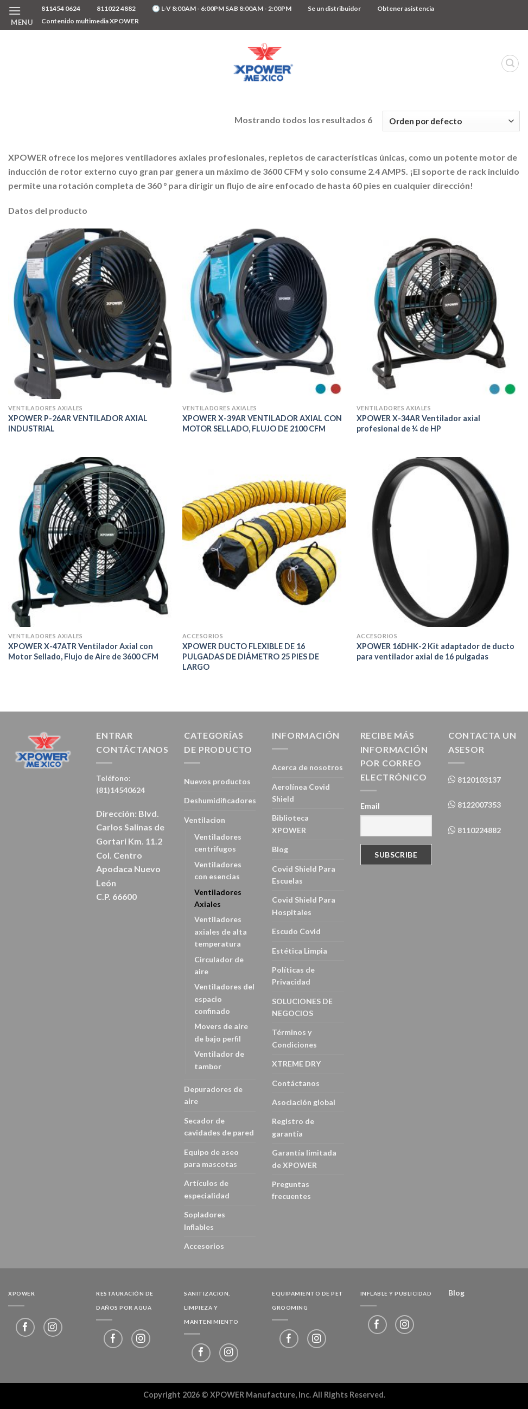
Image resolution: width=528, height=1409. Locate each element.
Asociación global (303, 1102)
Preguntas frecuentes (291, 1190)
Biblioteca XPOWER (290, 823)
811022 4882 (116, 8)
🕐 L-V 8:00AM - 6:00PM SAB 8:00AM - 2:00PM (221, 8)
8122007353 (478, 804)
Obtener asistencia (405, 8)
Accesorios (204, 1246)
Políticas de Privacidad (293, 975)
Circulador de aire (219, 965)
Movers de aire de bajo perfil (221, 1032)
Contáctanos (296, 1083)
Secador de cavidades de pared (219, 1126)
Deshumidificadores (220, 800)
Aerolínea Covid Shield (301, 792)
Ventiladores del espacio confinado (224, 999)
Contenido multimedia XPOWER (90, 21)
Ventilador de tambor (219, 1059)
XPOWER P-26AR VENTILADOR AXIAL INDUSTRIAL (78, 423)
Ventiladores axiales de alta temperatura (220, 931)
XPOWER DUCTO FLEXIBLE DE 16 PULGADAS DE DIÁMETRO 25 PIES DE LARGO (250, 656)
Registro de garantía (293, 1127)
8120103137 (478, 779)
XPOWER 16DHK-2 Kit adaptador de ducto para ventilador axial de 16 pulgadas (435, 651)
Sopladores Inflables (204, 1220)
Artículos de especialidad (207, 1188)
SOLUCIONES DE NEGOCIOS (302, 1007)
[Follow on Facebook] (25, 1327)
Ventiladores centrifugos (217, 842)
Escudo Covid (296, 931)
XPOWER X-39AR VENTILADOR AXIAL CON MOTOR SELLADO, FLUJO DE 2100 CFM (262, 423)
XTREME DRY (296, 1063)
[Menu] (20, 15)
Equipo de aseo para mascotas (211, 1158)
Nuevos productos (217, 781)
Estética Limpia (299, 950)
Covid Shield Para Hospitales (303, 905)
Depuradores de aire (213, 1095)
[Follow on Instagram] (52, 1327)
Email (370, 805)
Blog (280, 849)
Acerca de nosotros (307, 767)
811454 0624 (60, 8)
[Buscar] (510, 63)
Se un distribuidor (334, 8)
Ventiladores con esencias (217, 870)
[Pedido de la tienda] (451, 121)
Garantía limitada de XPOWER (304, 1158)
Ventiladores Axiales (217, 898)
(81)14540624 (120, 790)
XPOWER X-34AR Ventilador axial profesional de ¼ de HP (418, 423)
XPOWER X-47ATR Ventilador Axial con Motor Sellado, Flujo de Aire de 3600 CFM (83, 651)
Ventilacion (204, 819)
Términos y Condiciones (294, 1038)
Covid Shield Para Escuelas (303, 874)
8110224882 (478, 830)
